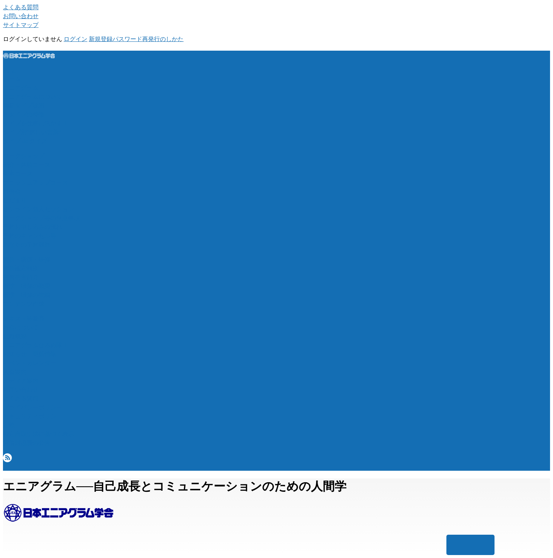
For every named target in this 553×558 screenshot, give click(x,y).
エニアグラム (20, 88)
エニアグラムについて (32, 97)
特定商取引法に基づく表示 (38, 434)
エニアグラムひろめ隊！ (35, 345)
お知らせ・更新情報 (29, 354)
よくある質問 (20, 7)
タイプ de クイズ (25, 141)
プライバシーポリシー (32, 407)
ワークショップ (23, 156)
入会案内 (15, 372)
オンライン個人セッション (38, 209)
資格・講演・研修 (26, 259)
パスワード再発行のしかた (148, 39)
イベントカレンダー (29, 363)
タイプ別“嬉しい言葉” (32, 132)
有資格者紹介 (20, 277)
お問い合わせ (20, 16)
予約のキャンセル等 (29, 236)
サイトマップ (20, 25)
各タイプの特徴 (23, 114)
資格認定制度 (20, 268)
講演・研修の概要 (26, 286)
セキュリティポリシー (32, 416)
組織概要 (15, 336)
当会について (20, 327)
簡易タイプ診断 (23, 105)
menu (9, 71)
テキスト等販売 (23, 318)
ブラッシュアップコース (35, 182)
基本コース (18, 173)
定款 (9, 425)
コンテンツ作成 (23, 304)
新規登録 (101, 39)
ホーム (12, 79)
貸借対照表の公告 (26, 443)
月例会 (12, 191)
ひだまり (15, 200)
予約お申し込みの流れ (32, 227)
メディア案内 (20, 381)
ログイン (75, 39)
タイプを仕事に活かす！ (35, 123)
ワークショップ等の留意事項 (41, 218)
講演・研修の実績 (26, 295)
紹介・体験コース (26, 165)
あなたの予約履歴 (26, 244)
